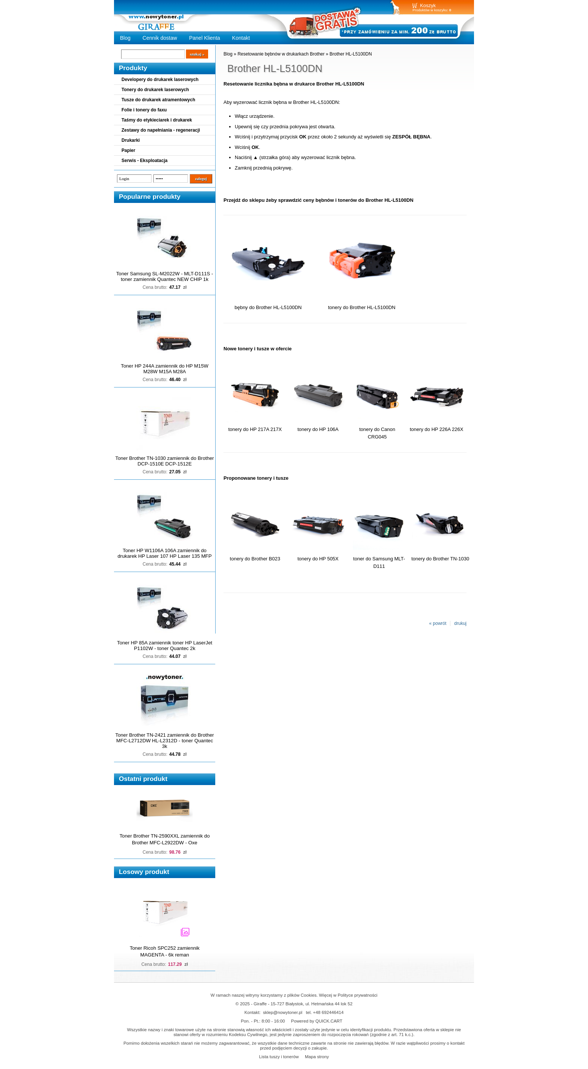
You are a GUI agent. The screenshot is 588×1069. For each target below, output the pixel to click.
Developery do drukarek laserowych (160, 79)
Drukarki (131, 140)
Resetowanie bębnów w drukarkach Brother (280, 54)
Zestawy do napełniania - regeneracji (161, 130)
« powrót (437, 623)
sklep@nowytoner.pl (282, 1012)
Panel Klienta (204, 38)
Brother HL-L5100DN (351, 54)
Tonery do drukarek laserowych (155, 89)
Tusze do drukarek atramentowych (158, 99)
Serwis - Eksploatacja (145, 160)
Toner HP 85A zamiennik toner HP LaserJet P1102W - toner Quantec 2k (164, 645)
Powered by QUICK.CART (316, 1020)
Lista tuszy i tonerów (279, 1056)
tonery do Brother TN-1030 (440, 559)
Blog (125, 38)
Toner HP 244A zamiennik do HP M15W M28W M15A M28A (164, 368)
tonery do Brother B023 (255, 559)
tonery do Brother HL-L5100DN (362, 307)
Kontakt (241, 38)
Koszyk (428, 5)
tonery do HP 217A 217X (255, 429)
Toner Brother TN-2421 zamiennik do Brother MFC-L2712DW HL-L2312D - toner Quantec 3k (165, 740)
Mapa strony (317, 1056)
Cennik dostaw (159, 38)
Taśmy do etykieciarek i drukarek (157, 120)
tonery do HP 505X (317, 559)
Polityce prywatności (358, 994)
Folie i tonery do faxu (144, 110)
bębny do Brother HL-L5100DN (268, 307)
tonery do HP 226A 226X (437, 429)
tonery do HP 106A (317, 429)
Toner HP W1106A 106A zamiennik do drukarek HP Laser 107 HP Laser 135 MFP (165, 553)
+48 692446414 (328, 1012)
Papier (128, 150)
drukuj (460, 623)
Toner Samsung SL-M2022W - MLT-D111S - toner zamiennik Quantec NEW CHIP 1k (164, 276)
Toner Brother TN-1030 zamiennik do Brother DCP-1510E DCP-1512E (165, 461)
